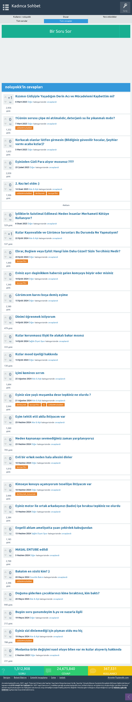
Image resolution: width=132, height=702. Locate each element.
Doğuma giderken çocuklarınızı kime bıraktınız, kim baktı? (57, 593)
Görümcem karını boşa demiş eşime (41, 295)
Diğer (30, 102)
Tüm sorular (21, 21)
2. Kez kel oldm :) (27, 183)
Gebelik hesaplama (38, 678)
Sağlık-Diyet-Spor (37, 341)
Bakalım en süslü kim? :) (32, 571)
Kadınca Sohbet (26, 6)
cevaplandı (52, 102)
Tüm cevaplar (66, 21)
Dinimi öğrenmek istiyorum (35, 316)
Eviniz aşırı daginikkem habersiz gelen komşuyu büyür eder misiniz (64, 273)
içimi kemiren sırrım (29, 373)
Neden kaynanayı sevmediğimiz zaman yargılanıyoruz (54, 438)
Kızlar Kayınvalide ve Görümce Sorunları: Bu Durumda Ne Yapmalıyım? (66, 232)
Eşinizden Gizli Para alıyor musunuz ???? (44, 161)
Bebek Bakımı (20, 678)
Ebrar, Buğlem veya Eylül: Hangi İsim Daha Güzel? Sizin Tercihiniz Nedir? (67, 251)
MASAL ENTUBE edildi (31, 549)
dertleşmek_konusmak (26, 494)
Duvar (66, 17)
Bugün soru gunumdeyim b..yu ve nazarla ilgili (48, 612)
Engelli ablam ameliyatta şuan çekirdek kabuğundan (53, 527)
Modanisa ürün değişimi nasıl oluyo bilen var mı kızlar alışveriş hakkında (68, 649)
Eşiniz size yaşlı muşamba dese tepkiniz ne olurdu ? (53, 395)
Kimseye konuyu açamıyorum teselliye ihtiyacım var (53, 484)
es (44, 405)
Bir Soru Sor (60, 31)
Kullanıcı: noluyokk (22, 17)
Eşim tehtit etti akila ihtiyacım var (40, 416)
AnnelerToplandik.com (118, 677)
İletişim (6, 678)
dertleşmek (40, 193)
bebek (62, 678)
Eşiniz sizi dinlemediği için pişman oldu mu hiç (49, 630)
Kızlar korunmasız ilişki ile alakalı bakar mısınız (49, 335)
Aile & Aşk (33, 189)
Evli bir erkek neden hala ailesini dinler (43, 457)
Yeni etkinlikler (110, 17)
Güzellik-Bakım (36, 577)
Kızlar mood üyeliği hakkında (36, 354)
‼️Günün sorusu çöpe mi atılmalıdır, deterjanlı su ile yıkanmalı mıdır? (65, 118)
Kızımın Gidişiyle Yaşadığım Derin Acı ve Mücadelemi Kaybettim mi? (64, 96)
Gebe (53, 678)
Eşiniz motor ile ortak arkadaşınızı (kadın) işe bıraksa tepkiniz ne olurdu (67, 506)
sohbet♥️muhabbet (24, 128)
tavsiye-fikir (53, 193)
